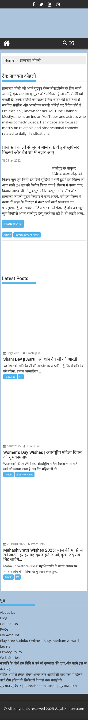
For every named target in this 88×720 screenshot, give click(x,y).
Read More (12, 223)
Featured (10, 376)
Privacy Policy (11, 651)
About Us (7, 612)
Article (7, 235)
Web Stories (9, 657)
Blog (3, 618)
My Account (9, 635)
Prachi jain (31, 353)
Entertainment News (27, 235)
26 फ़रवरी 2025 (14, 544)
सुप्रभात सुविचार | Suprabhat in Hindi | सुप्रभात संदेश (38, 685)
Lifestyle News (24, 474)
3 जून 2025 (11, 353)
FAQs (4, 629)
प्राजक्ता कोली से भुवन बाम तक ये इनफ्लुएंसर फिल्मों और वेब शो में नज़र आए (40, 149)
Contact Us (9, 623)
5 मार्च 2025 (12, 446)
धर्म (20, 376)
